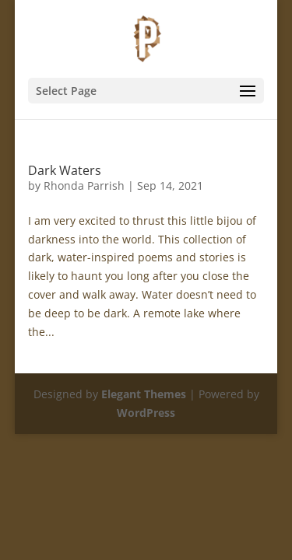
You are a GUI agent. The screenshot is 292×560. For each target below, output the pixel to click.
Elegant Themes (143, 394)
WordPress (146, 412)
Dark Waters (64, 170)
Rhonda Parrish (84, 185)
